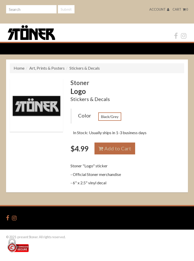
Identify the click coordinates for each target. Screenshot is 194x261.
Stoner (79, 82)
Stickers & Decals (84, 68)
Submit (66, 9)
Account (159, 9)
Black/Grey (109, 116)
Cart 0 (180, 9)
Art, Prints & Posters (47, 68)
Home (19, 68)
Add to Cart (115, 148)
